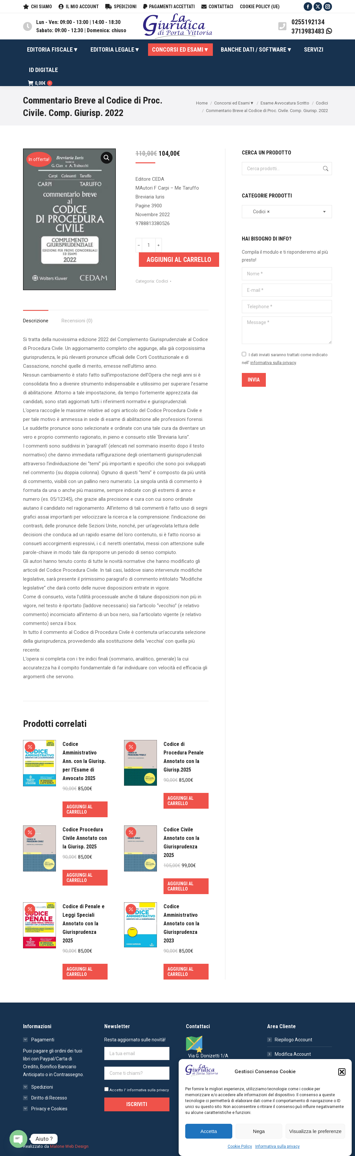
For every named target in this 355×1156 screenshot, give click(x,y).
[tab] (35, 317)
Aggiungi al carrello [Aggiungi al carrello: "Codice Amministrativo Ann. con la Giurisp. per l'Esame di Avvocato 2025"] (79, 809)
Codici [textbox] (258, 212)
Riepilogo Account (293, 1039)
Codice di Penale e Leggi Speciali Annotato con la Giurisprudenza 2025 (84, 923)
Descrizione (35, 321)
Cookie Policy (240, 1146)
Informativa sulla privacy (277, 1146)
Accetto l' (136, 1090)
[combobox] (287, 211)
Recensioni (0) (77, 321)
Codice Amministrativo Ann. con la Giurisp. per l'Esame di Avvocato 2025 (84, 761)
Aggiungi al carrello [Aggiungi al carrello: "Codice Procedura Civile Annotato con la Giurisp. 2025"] (79, 877)
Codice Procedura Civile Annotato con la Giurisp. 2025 (85, 838)
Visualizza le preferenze (315, 1131)
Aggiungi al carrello (179, 260)
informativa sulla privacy (273, 362)
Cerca (325, 168)
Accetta (208, 1131)
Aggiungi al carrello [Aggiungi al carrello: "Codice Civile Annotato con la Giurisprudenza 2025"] (180, 886)
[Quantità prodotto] (148, 245)
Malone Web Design (69, 1146)
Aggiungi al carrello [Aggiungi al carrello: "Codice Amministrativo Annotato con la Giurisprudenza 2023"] (180, 971)
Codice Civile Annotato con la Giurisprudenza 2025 (181, 842)
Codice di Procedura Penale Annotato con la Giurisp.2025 (184, 757)
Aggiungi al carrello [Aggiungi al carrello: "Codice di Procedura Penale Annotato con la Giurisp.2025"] (180, 801)
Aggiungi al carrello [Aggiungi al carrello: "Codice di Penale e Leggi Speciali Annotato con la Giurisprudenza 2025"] (79, 971)
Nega (259, 1131)
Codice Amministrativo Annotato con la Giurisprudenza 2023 (181, 923)
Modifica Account (293, 1054)
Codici (162, 281)
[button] (342, 1072)
